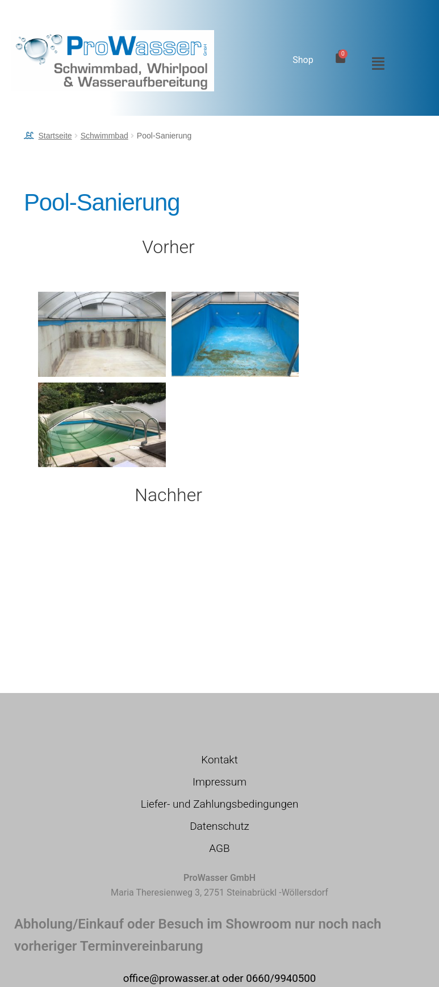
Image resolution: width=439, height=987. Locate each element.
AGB (219, 848)
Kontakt (219, 759)
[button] (375, 63)
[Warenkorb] (340, 56)
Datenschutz (219, 826)
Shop (302, 59)
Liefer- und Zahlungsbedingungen (220, 803)
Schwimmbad (104, 135)
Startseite (55, 135)
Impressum (219, 781)
